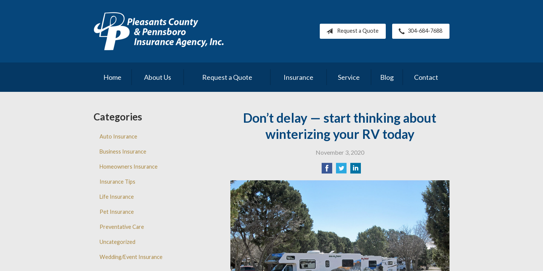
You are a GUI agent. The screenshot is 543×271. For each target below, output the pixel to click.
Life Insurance (117, 196)
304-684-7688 (419, 31)
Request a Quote (351, 31)
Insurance (298, 77)
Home (112, 77)
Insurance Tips (117, 181)
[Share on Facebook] (327, 170)
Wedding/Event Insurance (131, 257)
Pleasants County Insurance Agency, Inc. (159, 31)
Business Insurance (123, 151)
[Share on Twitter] (341, 170)
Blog (387, 77)
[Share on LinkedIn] (355, 170)
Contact (426, 77)
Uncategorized (117, 242)
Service (349, 77)
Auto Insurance (118, 136)
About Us (157, 77)
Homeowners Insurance (129, 166)
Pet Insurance (117, 212)
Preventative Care (122, 227)
